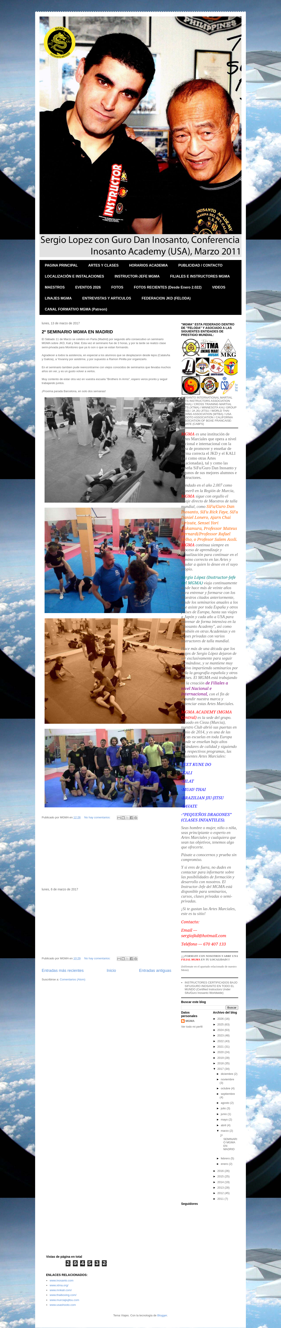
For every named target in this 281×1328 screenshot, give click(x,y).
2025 (221, 1024)
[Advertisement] (106, 854)
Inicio (111, 970)
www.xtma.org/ (59, 1285)
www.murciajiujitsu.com (64, 1300)
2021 (221, 1046)
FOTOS (117, 287)
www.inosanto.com (61, 1280)
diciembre (227, 1073)
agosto (225, 1102)
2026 (221, 1018)
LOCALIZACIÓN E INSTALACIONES (74, 276)
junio (224, 1114)
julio (224, 1108)
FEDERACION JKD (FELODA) (166, 298)
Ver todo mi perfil (192, 1026)
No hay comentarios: (97, 817)
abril (224, 1125)
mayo (225, 1119)
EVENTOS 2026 (88, 287)
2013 (221, 1187)
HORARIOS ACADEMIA (148, 265)
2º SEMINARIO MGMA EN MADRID (77, 331)
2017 (221, 1068)
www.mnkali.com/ (61, 1290)
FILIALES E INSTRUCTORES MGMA (200, 276)
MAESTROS (55, 287)
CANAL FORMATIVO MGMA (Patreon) (76, 309)
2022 (221, 1041)
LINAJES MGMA (58, 298)
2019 (221, 1057)
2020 (221, 1052)
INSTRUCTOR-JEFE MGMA (137, 276)
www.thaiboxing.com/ (63, 1295)
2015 (221, 1176)
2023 (221, 1035)
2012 (221, 1193)
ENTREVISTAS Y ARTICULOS (106, 298)
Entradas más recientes (63, 970)
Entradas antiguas (155, 970)
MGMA (190, 1021)
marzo (225, 1130)
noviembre (227, 1079)
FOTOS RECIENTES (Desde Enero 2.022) (168, 287)
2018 (221, 1063)
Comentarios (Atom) (72, 979)
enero (225, 1164)
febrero (226, 1158)
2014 (221, 1182)
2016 (221, 1171)
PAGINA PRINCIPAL (61, 265)
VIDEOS (218, 287)
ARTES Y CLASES (103, 265)
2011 (221, 1198)
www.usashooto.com (63, 1304)
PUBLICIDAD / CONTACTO (200, 265)
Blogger (162, 1315)
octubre (226, 1088)
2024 (221, 1030)
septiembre (228, 1093)
